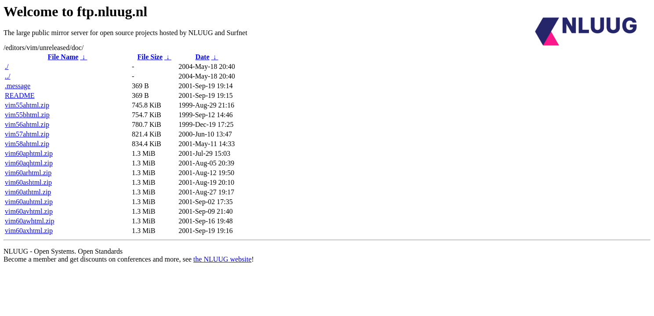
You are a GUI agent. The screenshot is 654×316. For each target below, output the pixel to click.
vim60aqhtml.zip (29, 163)
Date (203, 57)
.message (17, 86)
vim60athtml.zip (28, 192)
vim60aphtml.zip (29, 153)
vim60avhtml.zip (29, 211)
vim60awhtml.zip (29, 221)
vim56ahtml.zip (27, 124)
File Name (63, 57)
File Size (149, 57)
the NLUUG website (222, 259)
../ (7, 76)
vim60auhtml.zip (29, 201)
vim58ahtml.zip (27, 143)
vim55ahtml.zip (27, 105)
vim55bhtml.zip (27, 114)
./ (6, 66)
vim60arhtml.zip (28, 172)
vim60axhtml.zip (29, 230)
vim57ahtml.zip (27, 134)
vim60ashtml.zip (28, 182)
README (20, 95)
